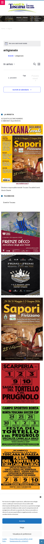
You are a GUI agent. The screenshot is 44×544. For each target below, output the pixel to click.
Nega (22, 527)
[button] (40, 497)
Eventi (10, 56)
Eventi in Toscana (9, 202)
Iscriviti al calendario (21, 90)
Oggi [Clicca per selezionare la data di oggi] (24, 75)
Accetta (22, 521)
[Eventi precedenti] (12, 78)
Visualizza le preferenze (22, 534)
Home (3, 28)
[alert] (22, 43)
